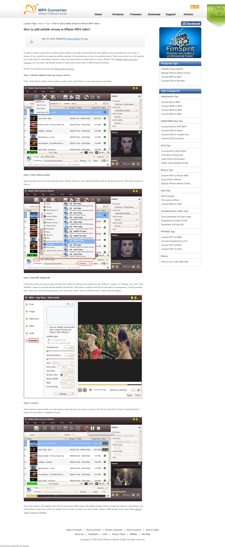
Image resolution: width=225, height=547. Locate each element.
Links (105, 534)
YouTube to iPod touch (172, 155)
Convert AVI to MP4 (170, 102)
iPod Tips (166, 145)
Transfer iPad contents (172, 69)
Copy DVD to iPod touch (173, 159)
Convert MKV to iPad (171, 204)
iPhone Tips (167, 170)
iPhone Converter (113, 530)
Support (171, 14)
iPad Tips (166, 190)
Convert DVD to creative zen (175, 134)
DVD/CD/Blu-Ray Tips (172, 121)
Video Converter (74, 530)
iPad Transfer (167, 196)
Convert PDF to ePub (171, 249)
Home (41, 23)
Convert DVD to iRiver (172, 130)
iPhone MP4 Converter (64, 69)
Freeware (136, 14)
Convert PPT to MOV (171, 245)
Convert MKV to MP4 (171, 114)
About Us (79, 534)
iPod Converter (93, 530)
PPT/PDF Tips (168, 231)
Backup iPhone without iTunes (175, 73)
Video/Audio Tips (169, 96)
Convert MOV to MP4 (171, 110)
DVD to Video (152, 530)
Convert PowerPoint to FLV (174, 241)
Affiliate (133, 534)
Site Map (146, 534)
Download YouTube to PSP (174, 220)
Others (164, 256)
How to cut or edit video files (174, 261)
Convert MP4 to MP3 (171, 77)
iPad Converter (134, 530)
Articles (188, 14)
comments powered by (14, 546)
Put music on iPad (170, 200)
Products (118, 14)
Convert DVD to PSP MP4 (174, 126)
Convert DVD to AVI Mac (173, 81)
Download (154, 14)
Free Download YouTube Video (176, 216)
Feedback (93, 534)
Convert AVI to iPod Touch (173, 151)
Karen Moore (73, 38)
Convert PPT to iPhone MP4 (174, 175)
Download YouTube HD (172, 224)
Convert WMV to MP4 (171, 106)
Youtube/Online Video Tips (174, 211)
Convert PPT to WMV (171, 237)
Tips (48, 23)
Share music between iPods (174, 163)
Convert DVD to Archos (172, 138)
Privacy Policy (118, 534)
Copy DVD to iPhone (171, 179)
